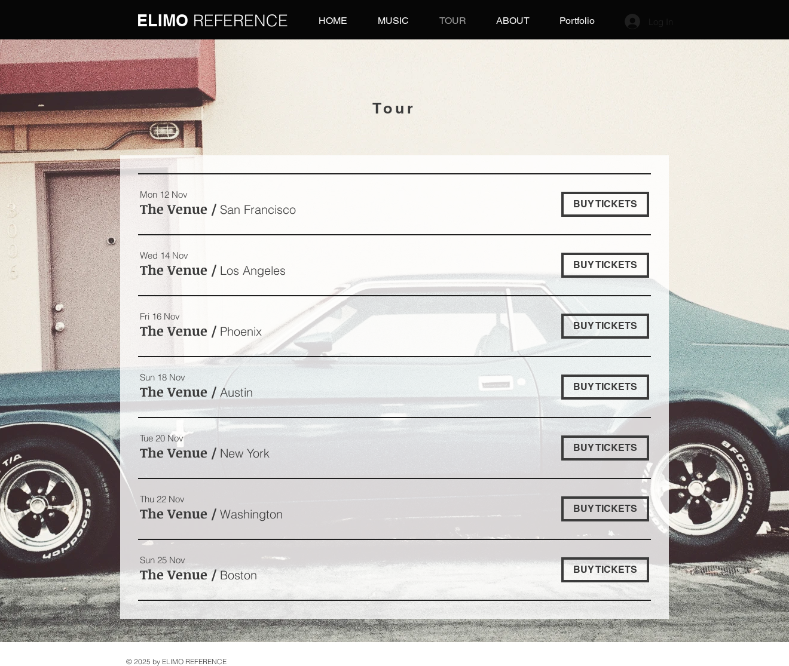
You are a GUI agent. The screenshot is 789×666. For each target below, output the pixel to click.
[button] (173, 209)
